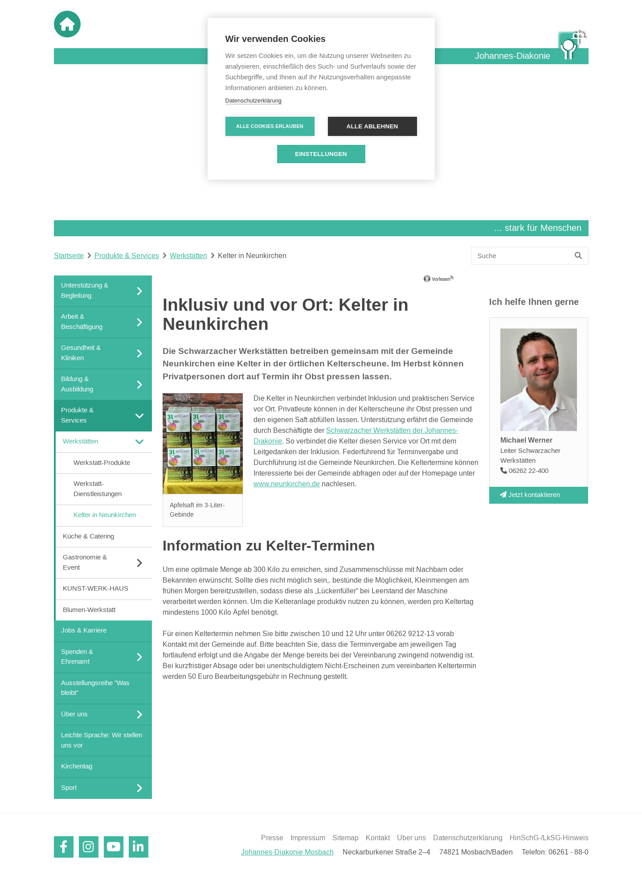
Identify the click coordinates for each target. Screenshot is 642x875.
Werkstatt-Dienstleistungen (98, 489)
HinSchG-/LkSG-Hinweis (549, 838)
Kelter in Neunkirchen (105, 515)
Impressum (307, 838)
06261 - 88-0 (568, 852)
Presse (272, 838)
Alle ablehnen (372, 126)
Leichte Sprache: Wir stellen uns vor (101, 740)
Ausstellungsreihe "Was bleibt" (95, 687)
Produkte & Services (126, 255)
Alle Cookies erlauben (269, 126)
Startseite (69, 255)
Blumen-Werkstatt (89, 609)
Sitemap (345, 838)
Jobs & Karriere (83, 630)
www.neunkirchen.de (287, 484)
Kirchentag (76, 766)
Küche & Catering (88, 536)
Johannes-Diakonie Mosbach (287, 852)
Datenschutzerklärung (468, 838)
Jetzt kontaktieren (530, 494)
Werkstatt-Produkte (102, 462)
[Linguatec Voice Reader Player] (451, 282)
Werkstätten (188, 255)
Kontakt (378, 838)
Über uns (411, 838)
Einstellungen (321, 154)
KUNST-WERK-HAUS (95, 588)
